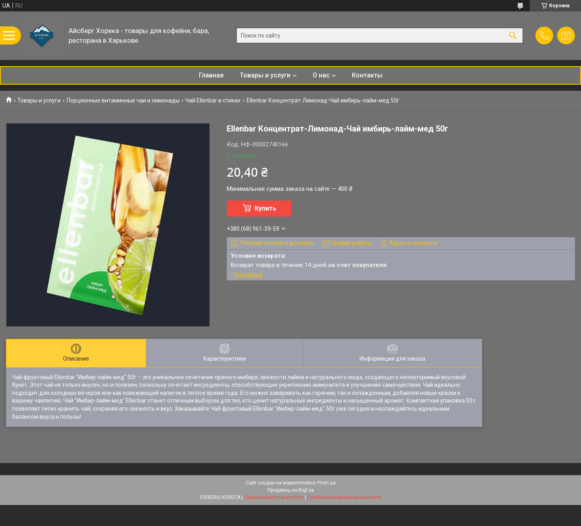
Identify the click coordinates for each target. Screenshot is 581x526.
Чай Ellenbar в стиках (212, 100)
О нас (321, 75)
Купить (265, 208)
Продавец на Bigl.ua (291, 490)
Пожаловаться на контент (274, 497)
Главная (211, 75)
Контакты (367, 75)
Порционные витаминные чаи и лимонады (123, 100)
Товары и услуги (265, 75)
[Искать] (512, 35)
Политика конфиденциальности (344, 497)
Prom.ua (326, 483)
